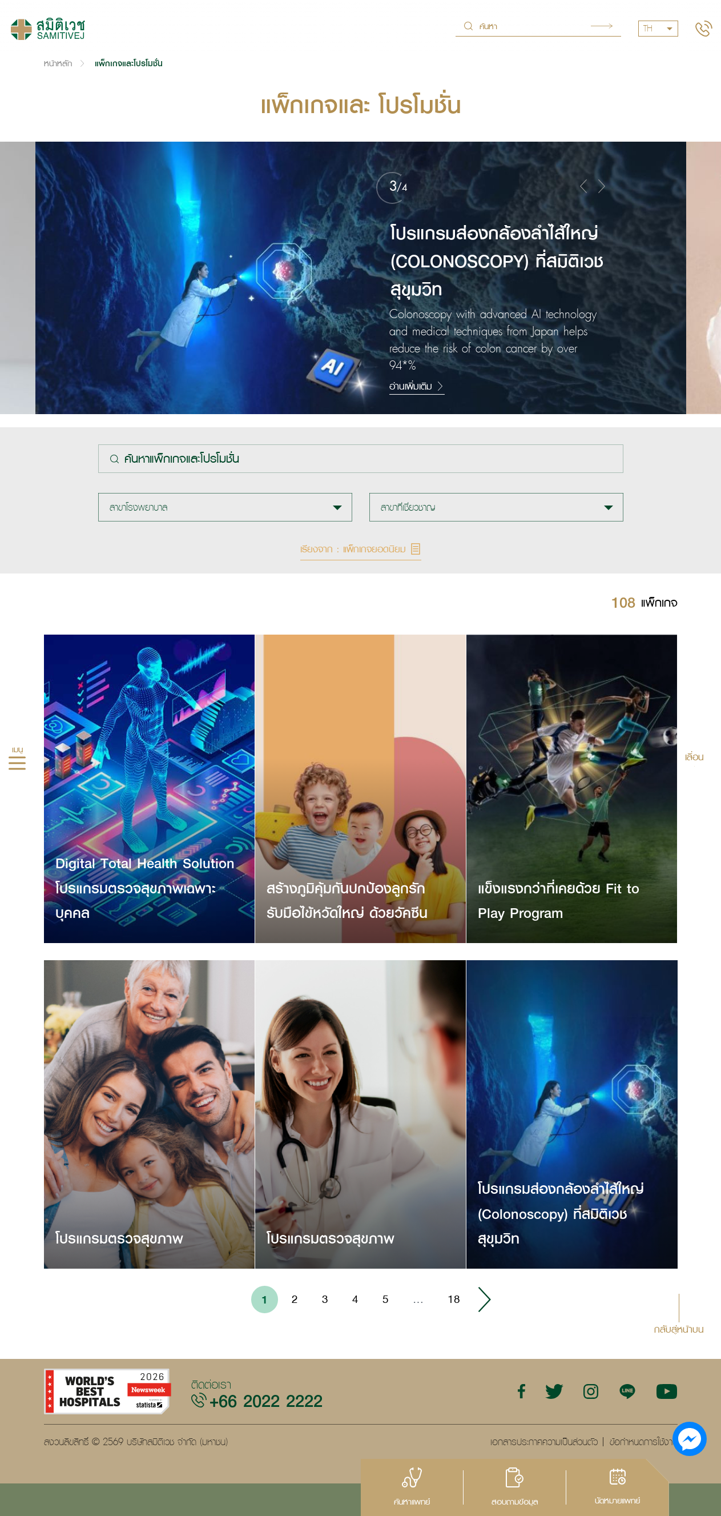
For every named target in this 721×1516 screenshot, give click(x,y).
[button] (583, 185)
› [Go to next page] (484, 1299)
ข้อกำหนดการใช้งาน (644, 1442)
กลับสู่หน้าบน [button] (679, 1328)
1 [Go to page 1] (264, 1299)
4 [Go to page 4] (355, 1299)
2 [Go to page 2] (295, 1299)
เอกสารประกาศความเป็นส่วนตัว (544, 1442)
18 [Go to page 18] (454, 1299)
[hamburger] (17, 764)
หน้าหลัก (58, 63)
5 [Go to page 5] (385, 1299)
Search (602, 26)
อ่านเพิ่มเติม (417, 386)
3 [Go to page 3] (325, 1299)
